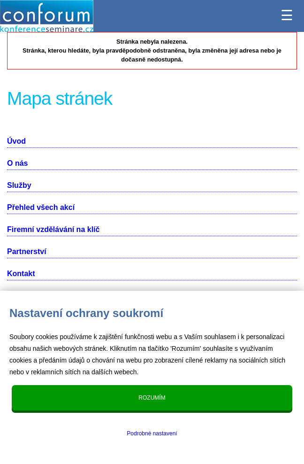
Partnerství (26, 251)
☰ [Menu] (287, 13)
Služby (19, 185)
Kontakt (21, 274)
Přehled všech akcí (41, 207)
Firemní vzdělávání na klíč (53, 229)
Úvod (16, 141)
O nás (17, 163)
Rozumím (151, 397)
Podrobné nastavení (152, 433)
